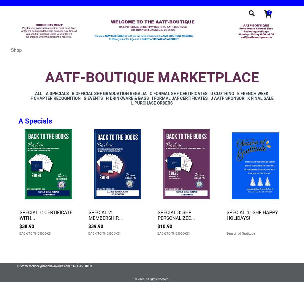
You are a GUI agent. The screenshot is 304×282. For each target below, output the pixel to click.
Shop (16, 50)
